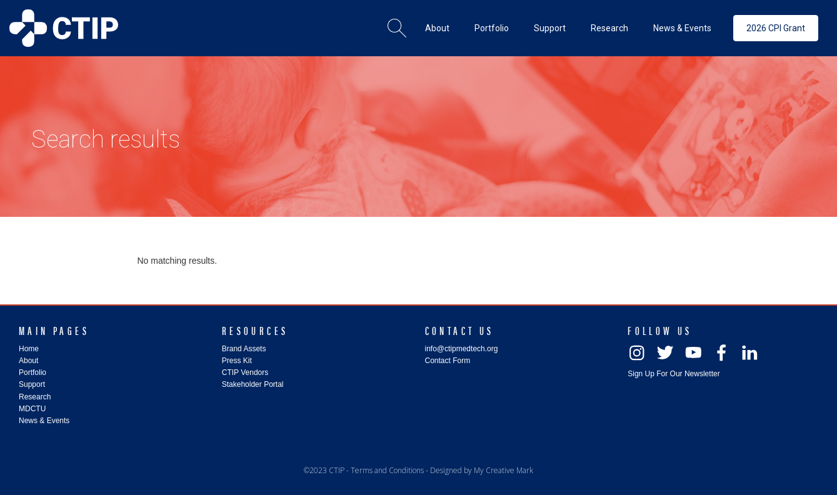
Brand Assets (244, 348)
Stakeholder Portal (253, 384)
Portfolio (32, 372)
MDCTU (32, 408)
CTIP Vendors (245, 372)
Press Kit (237, 360)
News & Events (44, 420)
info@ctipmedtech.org (461, 348)
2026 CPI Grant (775, 28)
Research (35, 396)
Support (32, 384)
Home (29, 348)
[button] (437, 28)
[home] (63, 28)
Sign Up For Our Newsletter (673, 373)
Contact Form (448, 360)
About (28, 360)
